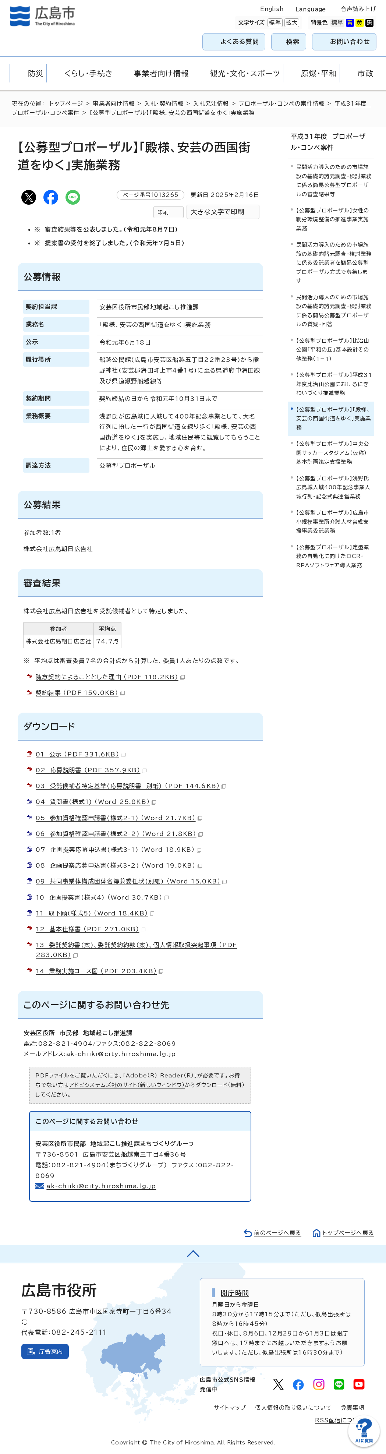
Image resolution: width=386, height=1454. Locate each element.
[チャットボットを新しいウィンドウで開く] (364, 1445)
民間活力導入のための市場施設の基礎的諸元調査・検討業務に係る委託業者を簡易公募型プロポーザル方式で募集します (334, 262)
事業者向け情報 (113, 103)
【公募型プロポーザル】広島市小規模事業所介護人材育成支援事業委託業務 (332, 521)
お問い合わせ (350, 41)
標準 (274, 23)
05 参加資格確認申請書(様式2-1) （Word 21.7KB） (119, 818)
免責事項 (353, 1408)
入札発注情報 (211, 103)
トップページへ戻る (348, 1233)
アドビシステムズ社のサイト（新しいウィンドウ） (127, 1085)
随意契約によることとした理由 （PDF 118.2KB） (110, 677)
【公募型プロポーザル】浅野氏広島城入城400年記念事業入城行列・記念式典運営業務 (333, 487)
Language (310, 9)
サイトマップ (230, 1408)
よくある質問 (239, 41)
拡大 (291, 23)
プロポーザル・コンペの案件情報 (282, 103)
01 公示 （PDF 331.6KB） (80, 754)
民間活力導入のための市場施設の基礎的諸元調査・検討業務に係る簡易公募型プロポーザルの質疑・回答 (334, 310)
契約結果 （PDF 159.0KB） (80, 693)
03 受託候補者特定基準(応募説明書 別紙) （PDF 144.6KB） (131, 786)
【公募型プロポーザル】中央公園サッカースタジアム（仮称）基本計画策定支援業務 (332, 453)
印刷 (163, 212)
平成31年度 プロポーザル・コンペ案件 (328, 141)
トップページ (66, 103)
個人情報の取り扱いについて (293, 1408)
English (272, 9)
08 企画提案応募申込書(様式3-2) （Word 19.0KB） (119, 865)
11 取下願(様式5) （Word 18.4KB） (95, 913)
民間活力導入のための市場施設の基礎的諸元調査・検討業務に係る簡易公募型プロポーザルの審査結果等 (334, 180)
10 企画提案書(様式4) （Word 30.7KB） (102, 897)
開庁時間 (235, 1292)
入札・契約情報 (163, 103)
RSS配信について (340, 1420)
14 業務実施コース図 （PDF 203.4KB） (99, 971)
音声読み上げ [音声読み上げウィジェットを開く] (358, 9)
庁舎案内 (51, 1351)
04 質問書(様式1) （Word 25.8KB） (96, 802)
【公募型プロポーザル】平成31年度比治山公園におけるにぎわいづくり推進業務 (334, 384)
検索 (293, 41)
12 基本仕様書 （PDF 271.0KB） (90, 929)
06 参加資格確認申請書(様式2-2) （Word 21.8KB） (119, 834)
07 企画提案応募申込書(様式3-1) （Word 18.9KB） (119, 850)
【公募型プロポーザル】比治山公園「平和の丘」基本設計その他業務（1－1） (332, 349)
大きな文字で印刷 (217, 212)
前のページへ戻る (277, 1233)
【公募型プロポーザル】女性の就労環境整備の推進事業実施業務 (332, 219)
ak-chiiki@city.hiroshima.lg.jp (101, 1186)
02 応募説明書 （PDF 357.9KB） (91, 770)
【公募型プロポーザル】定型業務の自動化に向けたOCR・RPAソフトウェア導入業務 (332, 556)
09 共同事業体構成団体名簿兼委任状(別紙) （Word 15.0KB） (131, 881)
